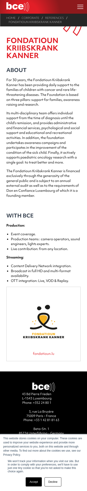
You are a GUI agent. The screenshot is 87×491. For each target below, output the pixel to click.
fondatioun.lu (43, 353)
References (54, 18)
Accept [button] (34, 481)
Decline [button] (52, 481)
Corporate (30, 18)
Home (11, 18)
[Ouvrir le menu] (80, 7)
